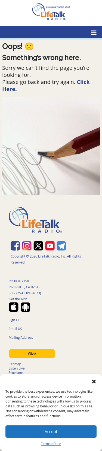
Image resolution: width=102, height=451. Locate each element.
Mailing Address (21, 337)
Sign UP (14, 320)
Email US (15, 328)
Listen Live (17, 368)
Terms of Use (51, 443)
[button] (94, 381)
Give (32, 353)
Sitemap (15, 364)
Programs (16, 372)
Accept (51, 431)
